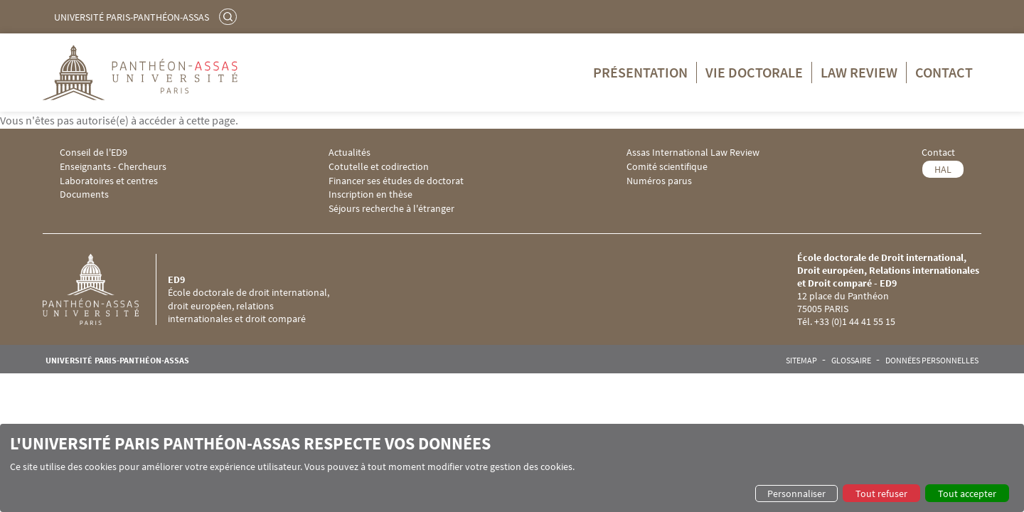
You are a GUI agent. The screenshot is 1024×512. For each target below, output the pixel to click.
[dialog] (512, 468)
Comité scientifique (667, 167)
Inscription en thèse (370, 194)
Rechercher (230, 16)
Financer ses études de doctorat (396, 181)
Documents (84, 194)
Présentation (640, 72)
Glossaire (851, 361)
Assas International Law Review (692, 152)
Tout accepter (967, 493)
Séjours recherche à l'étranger (391, 209)
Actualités (349, 152)
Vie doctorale (754, 72)
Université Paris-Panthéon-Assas (131, 17)
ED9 (176, 279)
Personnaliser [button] (796, 493)
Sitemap (801, 361)
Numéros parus (659, 181)
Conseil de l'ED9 (93, 152)
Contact (944, 72)
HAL (942, 169)
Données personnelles (931, 361)
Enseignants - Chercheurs (113, 167)
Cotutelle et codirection (379, 167)
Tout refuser (881, 493)
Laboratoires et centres (109, 181)
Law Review (859, 72)
